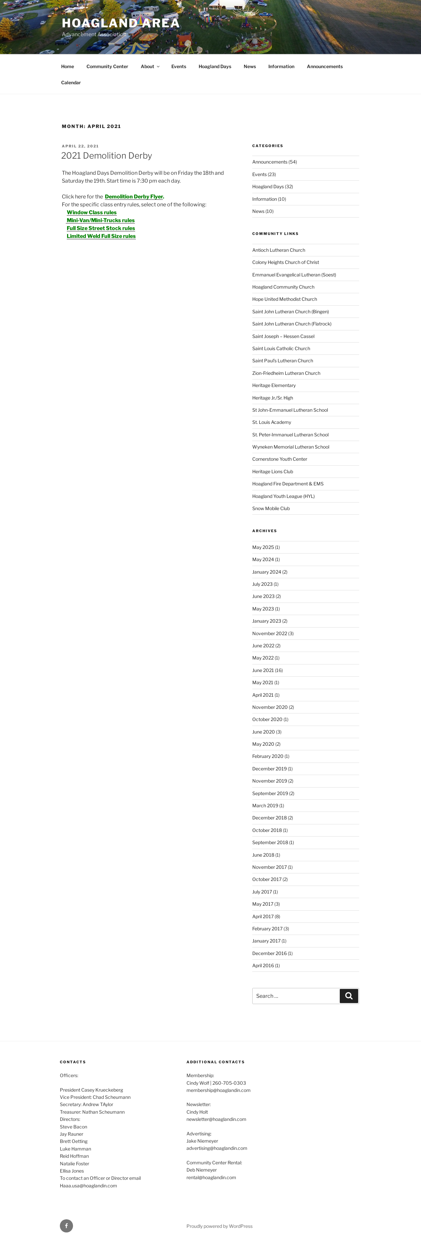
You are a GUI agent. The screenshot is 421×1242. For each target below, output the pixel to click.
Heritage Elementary (274, 385)
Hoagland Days (215, 66)
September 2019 (270, 793)
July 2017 (262, 891)
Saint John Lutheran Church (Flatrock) (292, 323)
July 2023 (262, 584)
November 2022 (269, 633)
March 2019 (265, 805)
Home (67, 66)
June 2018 (263, 855)
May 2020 (263, 744)
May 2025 (263, 547)
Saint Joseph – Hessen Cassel (283, 336)
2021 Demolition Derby (106, 155)
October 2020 (267, 719)
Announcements (325, 66)
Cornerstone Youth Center (279, 459)
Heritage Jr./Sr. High (272, 398)
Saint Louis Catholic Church (281, 348)
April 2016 (263, 965)
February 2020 (268, 756)
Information (281, 66)
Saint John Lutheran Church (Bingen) (290, 311)
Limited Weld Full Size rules (101, 236)
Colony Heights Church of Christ (285, 262)
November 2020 (270, 707)
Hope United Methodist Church (284, 299)
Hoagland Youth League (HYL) (283, 496)
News (250, 66)
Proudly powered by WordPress (219, 1226)
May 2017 (262, 904)
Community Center (107, 66)
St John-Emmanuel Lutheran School (290, 410)
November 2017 (269, 867)
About (151, 66)
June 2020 (263, 732)
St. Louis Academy (271, 422)
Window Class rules (92, 212)
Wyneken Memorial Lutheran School (290, 447)
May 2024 (263, 559)
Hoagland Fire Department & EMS (288, 483)
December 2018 (269, 817)
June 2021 (263, 670)
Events (178, 66)
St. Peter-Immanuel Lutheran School (290, 434)
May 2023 (263, 608)
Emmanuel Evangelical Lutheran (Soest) (294, 274)
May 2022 (263, 657)
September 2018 (270, 842)
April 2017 (263, 916)
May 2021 (262, 682)
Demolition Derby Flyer (134, 197)
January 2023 (266, 621)
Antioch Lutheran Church (278, 250)
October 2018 (267, 830)
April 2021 (263, 695)
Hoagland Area (121, 23)
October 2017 (267, 879)
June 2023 (263, 596)
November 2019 (269, 781)
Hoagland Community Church (283, 287)
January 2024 (266, 572)
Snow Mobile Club (271, 508)
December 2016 (269, 953)
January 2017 (266, 941)
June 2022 (263, 645)
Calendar (71, 82)
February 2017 (267, 928)
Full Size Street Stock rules (101, 228)
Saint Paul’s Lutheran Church (282, 360)
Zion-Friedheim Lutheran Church (286, 373)
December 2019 (269, 768)
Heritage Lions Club (272, 471)
